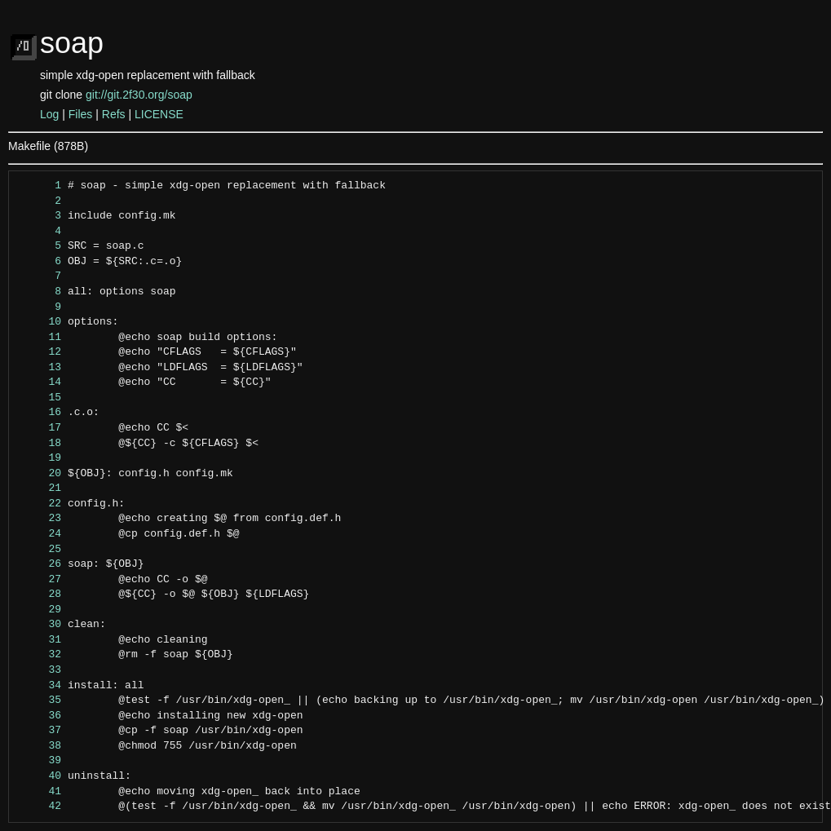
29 (39, 610)
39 (39, 761)
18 (39, 443)
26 (39, 564)
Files (81, 114)
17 (39, 428)
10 (39, 322)
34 (39, 686)
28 (39, 594)
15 (39, 398)
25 (39, 549)
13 (39, 367)
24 (39, 534)
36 (39, 716)
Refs (114, 114)
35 (39, 700)
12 (39, 352)
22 (39, 504)
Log (49, 114)
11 (39, 337)
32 (39, 655)
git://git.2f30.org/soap (139, 94)
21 (39, 488)
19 (39, 458)
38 (39, 746)
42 (39, 806)
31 (39, 640)
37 (39, 730)
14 (39, 382)
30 (39, 624)
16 (39, 412)
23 (39, 518)
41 (39, 792)
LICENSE (159, 114)
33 (39, 670)
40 (39, 776)
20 (39, 473)
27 (39, 579)
